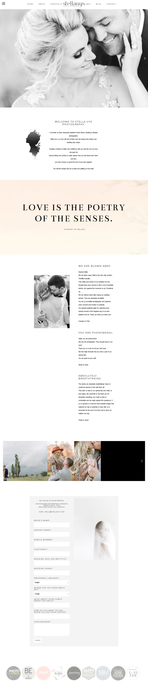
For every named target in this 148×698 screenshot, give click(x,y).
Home (30, 4)
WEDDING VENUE (43, 568)
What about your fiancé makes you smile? (48, 600)
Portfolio (56, 4)
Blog (99, 4)
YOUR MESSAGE (42, 622)
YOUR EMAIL (40, 549)
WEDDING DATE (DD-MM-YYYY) (50, 559)
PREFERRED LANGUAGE (46, 578)
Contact (111, 4)
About (42, 4)
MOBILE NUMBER (43, 540)
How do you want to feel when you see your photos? (50, 611)
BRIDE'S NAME (41, 520)
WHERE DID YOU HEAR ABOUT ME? (49, 588)
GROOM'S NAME (42, 530)
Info (88, 4)
